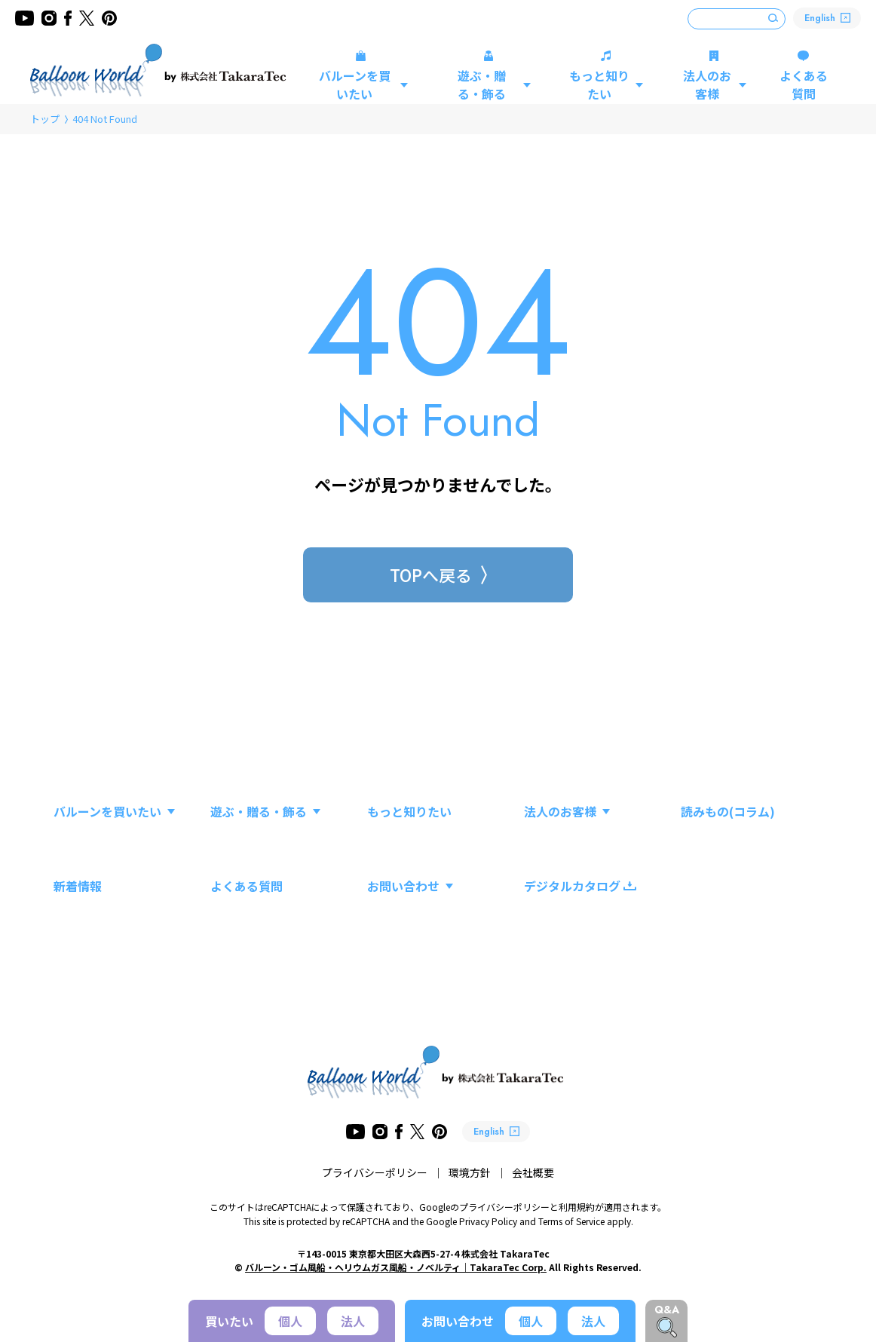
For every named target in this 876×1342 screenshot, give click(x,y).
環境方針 (470, 1172)
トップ (45, 119)
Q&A (666, 1309)
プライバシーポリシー (374, 1172)
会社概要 (533, 1172)
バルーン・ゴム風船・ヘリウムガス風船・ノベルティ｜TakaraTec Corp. (396, 1267)
